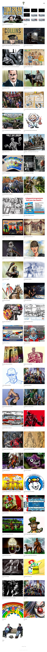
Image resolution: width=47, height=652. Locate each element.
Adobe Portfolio (25, 650)
